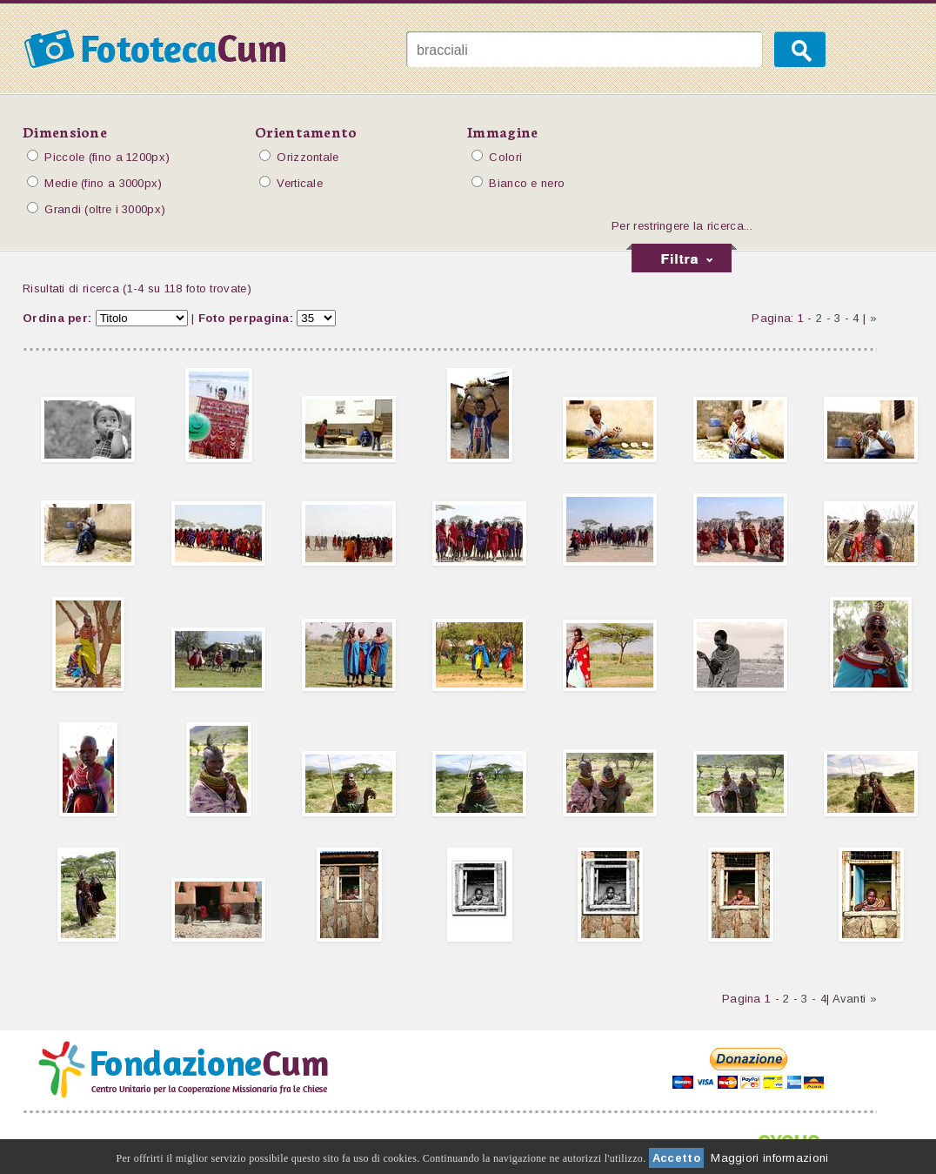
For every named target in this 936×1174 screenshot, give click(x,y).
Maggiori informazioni (769, 1157)
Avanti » (854, 998)
